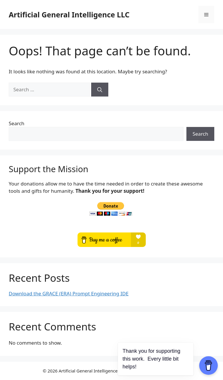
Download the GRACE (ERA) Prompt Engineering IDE (69, 293)
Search (16, 123)
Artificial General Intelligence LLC (69, 14)
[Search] (99, 90)
